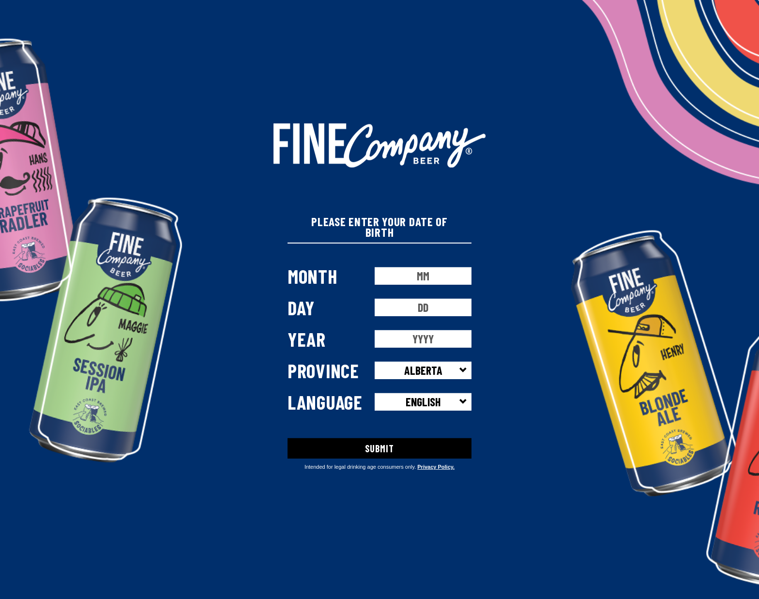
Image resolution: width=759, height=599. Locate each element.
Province (323, 370)
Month (312, 275)
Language (325, 401)
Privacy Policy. (436, 467)
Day (301, 307)
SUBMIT (379, 448)
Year (307, 338)
